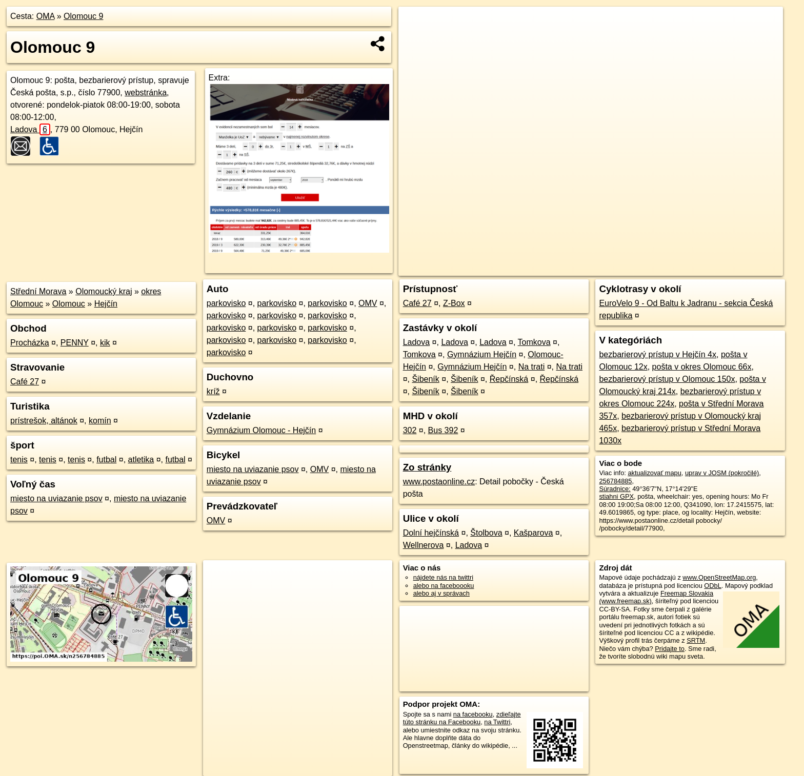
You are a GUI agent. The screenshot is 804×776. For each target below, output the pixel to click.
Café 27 (24, 381)
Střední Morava (38, 291)
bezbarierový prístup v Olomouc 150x (667, 379)
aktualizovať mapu (654, 473)
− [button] (416, 40)
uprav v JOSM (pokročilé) (722, 473)
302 (410, 430)
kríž (213, 391)
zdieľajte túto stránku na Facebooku (462, 718)
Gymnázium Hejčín (481, 354)
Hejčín (105, 303)
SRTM (696, 640)
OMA (45, 16)
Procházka (29, 342)
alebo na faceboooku (443, 585)
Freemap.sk (662, 268)
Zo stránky (427, 467)
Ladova (30, 129)
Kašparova (533, 532)
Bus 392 (443, 430)
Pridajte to (670, 648)
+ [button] (416, 24)
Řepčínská (509, 379)
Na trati (531, 366)
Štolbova (486, 532)
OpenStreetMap (609, 268)
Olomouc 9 (83, 16)
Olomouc (68, 303)
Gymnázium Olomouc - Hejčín (261, 430)
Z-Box (454, 303)
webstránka (146, 92)
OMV (367, 303)
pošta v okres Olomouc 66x (702, 366)
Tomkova (534, 342)
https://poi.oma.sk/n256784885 (737, 268)
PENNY (75, 342)
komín (100, 420)
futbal (106, 459)
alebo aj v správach (441, 593)
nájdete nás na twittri (443, 577)
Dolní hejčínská (431, 532)
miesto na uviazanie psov (56, 498)
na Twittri (497, 722)
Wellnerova (423, 545)
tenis (19, 459)
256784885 (615, 481)
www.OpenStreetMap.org (719, 577)
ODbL (712, 585)
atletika (141, 459)
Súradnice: (614, 489)
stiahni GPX (616, 496)
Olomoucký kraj (103, 291)
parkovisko (226, 303)
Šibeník (425, 379)
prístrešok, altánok (43, 420)
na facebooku (473, 714)
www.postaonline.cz (439, 481)
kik (105, 342)
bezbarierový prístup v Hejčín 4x (657, 354)
